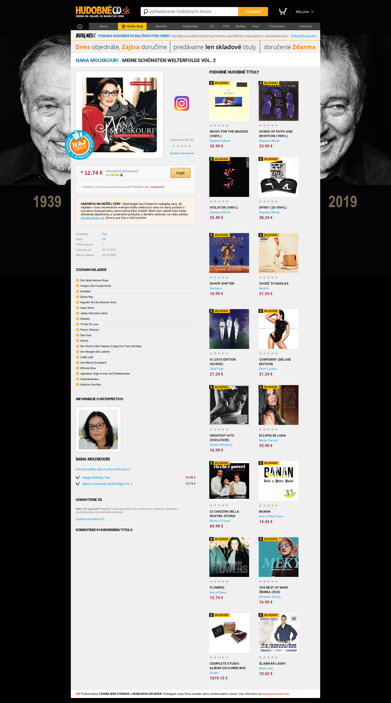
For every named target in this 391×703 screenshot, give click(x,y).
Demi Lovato (268, 369)
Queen (214, 673)
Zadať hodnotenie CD (90, 519)
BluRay (241, 26)
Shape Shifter (222, 283)
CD (212, 26)
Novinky (161, 26)
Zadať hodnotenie (182, 153)
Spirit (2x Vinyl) (273, 207)
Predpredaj (190, 26)
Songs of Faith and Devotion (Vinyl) (276, 134)
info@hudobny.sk (92, 218)
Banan (264, 511)
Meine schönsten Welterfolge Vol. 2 (107, 484)
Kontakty (306, 26)
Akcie (103, 26)
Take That (216, 369)
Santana (216, 288)
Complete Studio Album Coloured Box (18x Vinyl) (228, 666)
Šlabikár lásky (272, 663)
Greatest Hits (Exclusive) (222, 438)
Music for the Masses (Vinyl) (229, 134)
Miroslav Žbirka (270, 597)
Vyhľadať (253, 11)
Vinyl (255, 26)
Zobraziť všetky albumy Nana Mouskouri (103, 469)
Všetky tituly (132, 26)
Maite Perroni (268, 440)
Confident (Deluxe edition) (275, 362)
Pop (104, 234)
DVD (226, 26)
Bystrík (264, 288)
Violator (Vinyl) (224, 207)
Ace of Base (218, 592)
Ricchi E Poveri (220, 521)
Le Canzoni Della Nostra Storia (224, 514)
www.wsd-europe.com (275, 694)
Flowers (217, 587)
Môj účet (302, 12)
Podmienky (277, 26)
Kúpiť (180, 173)
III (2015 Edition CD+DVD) (223, 362)
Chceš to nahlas (274, 283)
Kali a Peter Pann (271, 516)
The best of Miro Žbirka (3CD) (273, 590)
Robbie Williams (221, 445)
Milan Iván (266, 668)
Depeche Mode (220, 141)
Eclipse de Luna (272, 435)
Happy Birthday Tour (96, 477)
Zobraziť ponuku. (304, 36)
